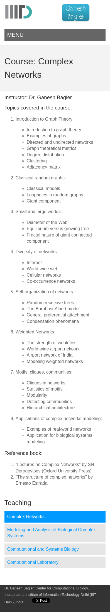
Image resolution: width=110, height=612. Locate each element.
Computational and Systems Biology (43, 549)
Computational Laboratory (32, 562)
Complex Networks (26, 516)
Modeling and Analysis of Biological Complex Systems (51, 532)
